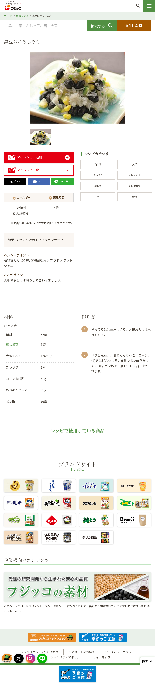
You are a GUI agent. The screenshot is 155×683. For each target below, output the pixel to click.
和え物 (97, 164)
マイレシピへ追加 (25, 157)
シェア (39, 181)
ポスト (15, 181)
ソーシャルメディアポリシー (64, 657)
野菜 (134, 196)
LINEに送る (62, 181)
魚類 (134, 164)
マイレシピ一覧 (23, 169)
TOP (9, 15)
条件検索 (134, 25)
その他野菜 (134, 185)
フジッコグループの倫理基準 (39, 652)
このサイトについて (81, 652)
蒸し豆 (97, 185)
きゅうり (98, 175)
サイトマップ (101, 657)
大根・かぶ (134, 175)
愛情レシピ (22, 15)
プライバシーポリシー (119, 652)
